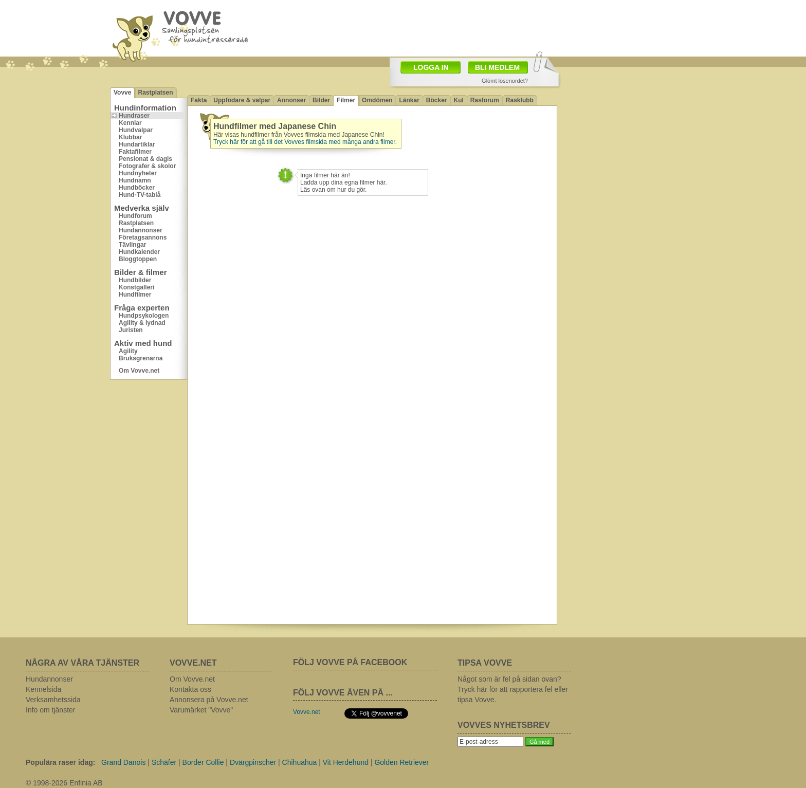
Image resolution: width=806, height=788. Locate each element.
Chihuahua (299, 762)
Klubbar (130, 137)
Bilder (321, 100)
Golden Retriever (401, 762)
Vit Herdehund (346, 762)
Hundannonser (140, 230)
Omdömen (377, 100)
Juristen (131, 330)
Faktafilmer (135, 151)
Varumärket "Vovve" (201, 710)
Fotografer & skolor (147, 166)
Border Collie (203, 762)
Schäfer (164, 762)
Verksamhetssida (53, 699)
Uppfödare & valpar (241, 100)
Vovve (122, 92)
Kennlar (130, 122)
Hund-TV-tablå (139, 194)
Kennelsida (43, 689)
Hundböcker (137, 187)
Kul (459, 100)
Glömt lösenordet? (505, 81)
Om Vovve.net (139, 370)
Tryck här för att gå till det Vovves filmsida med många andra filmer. (305, 141)
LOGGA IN (431, 67)
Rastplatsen (155, 92)
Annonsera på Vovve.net (209, 699)
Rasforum (484, 100)
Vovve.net (306, 712)
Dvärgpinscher (253, 762)
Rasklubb (520, 100)
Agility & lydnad (142, 322)
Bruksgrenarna (140, 358)
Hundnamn (135, 180)
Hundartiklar (137, 144)
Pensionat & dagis (145, 158)
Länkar (409, 100)
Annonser (291, 100)
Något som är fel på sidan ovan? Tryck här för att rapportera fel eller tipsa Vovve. (512, 689)
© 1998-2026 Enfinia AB (64, 783)
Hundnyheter (138, 173)
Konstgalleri (136, 287)
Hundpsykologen (144, 315)
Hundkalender (139, 251)
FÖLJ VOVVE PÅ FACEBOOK (350, 662)
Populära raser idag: (60, 762)
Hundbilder (135, 280)
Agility (128, 351)
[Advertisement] (463, 27)
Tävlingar (132, 244)
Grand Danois (123, 762)
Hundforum (135, 215)
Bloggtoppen (138, 259)
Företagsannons (143, 237)
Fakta (199, 100)
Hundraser (134, 115)
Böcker (436, 100)
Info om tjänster (51, 710)
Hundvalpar (136, 130)
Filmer (346, 100)
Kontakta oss (190, 689)
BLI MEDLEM (497, 67)
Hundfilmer (135, 294)
